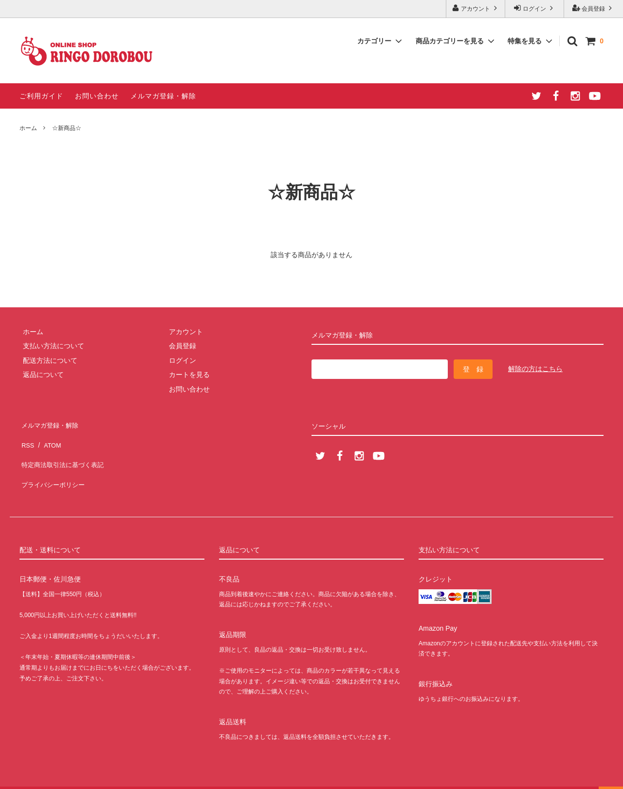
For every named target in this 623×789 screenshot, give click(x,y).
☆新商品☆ (66, 128)
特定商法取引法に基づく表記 (63, 451)
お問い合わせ (97, 96)
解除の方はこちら (535, 369)
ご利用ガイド (41, 96)
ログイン (534, 8)
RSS (26, 437)
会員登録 (593, 8)
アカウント (476, 8)
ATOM (48, 437)
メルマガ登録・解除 (163, 96)
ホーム (28, 128)
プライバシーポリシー (53, 466)
